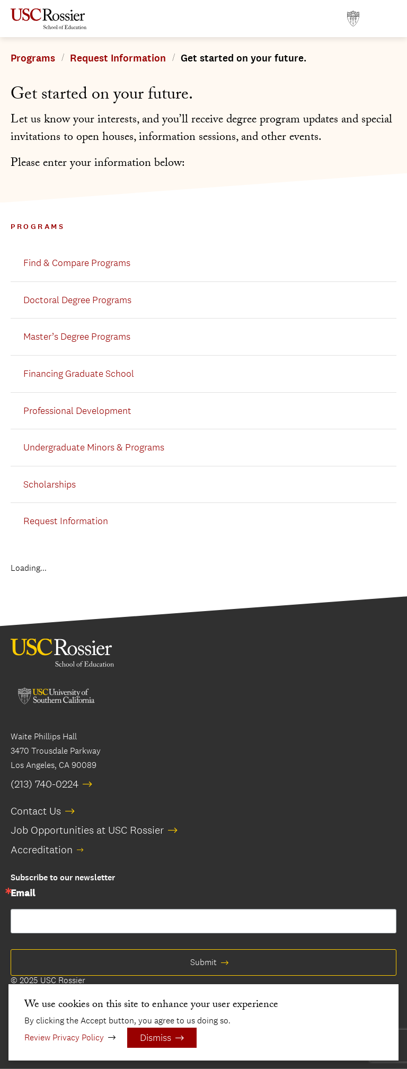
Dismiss (155, 1038)
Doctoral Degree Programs (77, 300)
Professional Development (77, 411)
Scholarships (49, 484)
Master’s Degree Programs (76, 336)
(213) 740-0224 (44, 784)
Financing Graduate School (78, 373)
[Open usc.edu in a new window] (353, 18)
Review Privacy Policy (64, 1037)
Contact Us (36, 811)
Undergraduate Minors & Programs (93, 447)
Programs (33, 58)
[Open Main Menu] (386, 18)
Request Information (118, 58)
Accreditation (42, 849)
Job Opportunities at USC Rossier (87, 830)
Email (23, 893)
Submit (203, 962)
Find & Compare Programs (76, 263)
